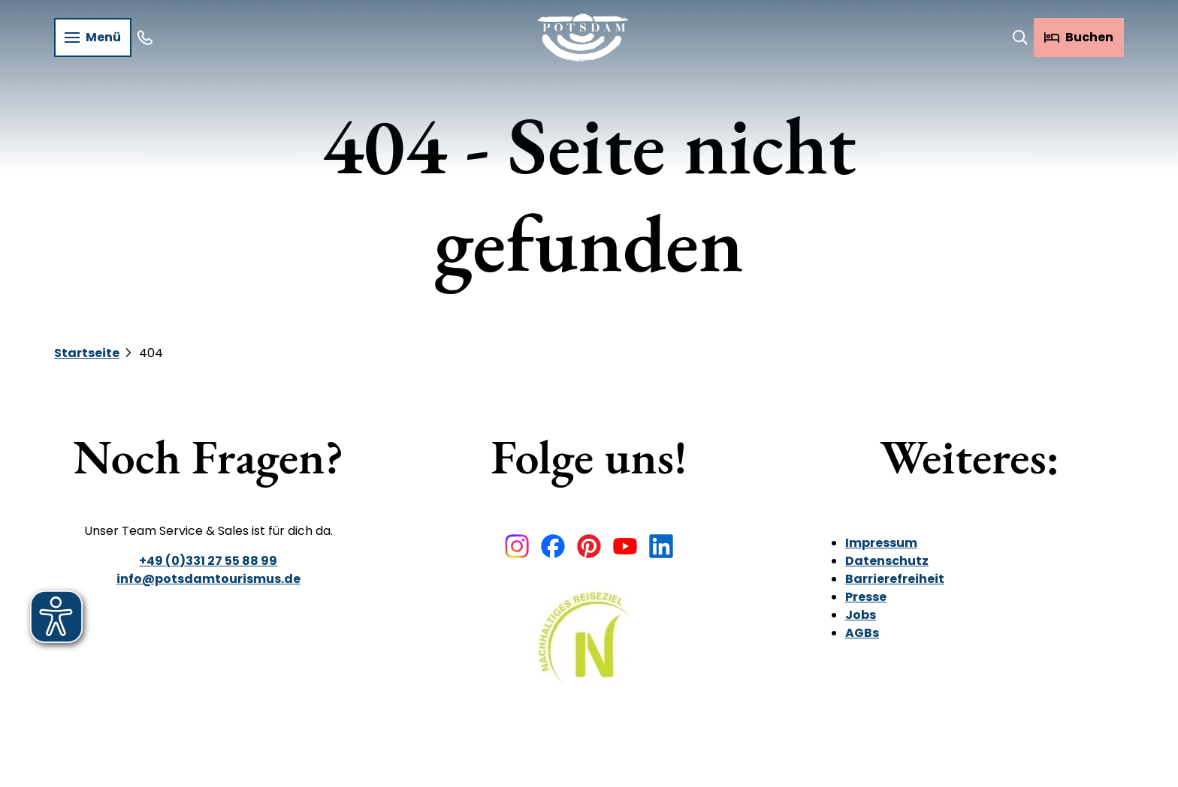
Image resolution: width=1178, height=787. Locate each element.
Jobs (860, 614)
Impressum (881, 542)
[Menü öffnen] (92, 37)
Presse (866, 596)
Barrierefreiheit (894, 578)
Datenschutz (887, 560)
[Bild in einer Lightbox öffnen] (588, 648)
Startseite (86, 353)
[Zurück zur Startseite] (583, 37)
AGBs (862, 632)
